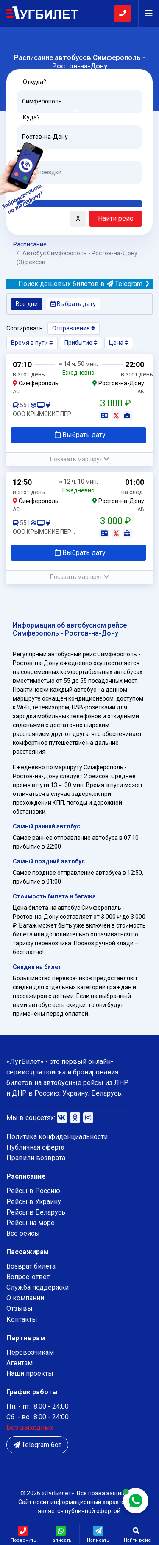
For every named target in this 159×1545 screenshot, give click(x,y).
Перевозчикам (30, 1352)
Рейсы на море (30, 1223)
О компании (25, 1298)
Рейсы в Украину (33, 1202)
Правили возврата (35, 1158)
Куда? (31, 117)
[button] (23, 219)
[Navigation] (145, 13)
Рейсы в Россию (33, 1191)
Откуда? (34, 81)
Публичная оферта (35, 1147)
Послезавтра (87, 190)
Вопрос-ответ (28, 1277)
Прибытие (81, 342)
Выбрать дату (73, 303)
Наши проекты (29, 1373)
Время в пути (32, 342)
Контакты (21, 1319)
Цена (118, 342)
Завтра (51, 190)
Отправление (73, 328)
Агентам (19, 1363)
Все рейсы (23, 1233)
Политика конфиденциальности (57, 1137)
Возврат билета (31, 1266)
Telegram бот (37, 1445)
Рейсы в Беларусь (35, 1212)
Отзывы (19, 1308)
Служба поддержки (37, 1287)
